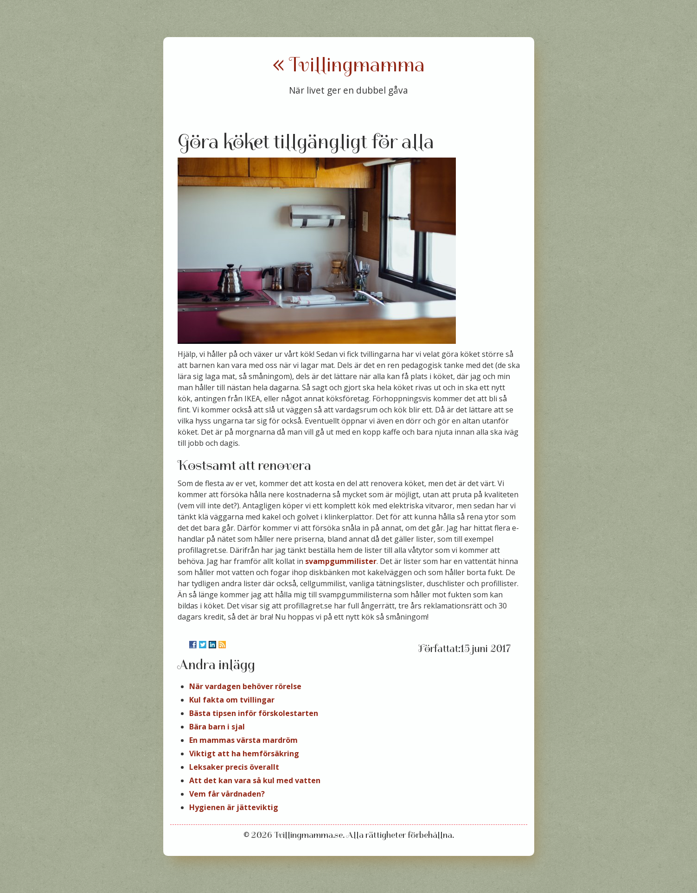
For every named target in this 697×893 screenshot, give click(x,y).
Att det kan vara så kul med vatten (254, 780)
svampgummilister (341, 561)
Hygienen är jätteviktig (233, 807)
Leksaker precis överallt (234, 767)
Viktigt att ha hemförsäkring (244, 753)
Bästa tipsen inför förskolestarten (253, 713)
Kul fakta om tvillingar (232, 700)
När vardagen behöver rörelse (245, 686)
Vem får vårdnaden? (227, 794)
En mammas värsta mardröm (243, 740)
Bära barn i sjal (217, 727)
